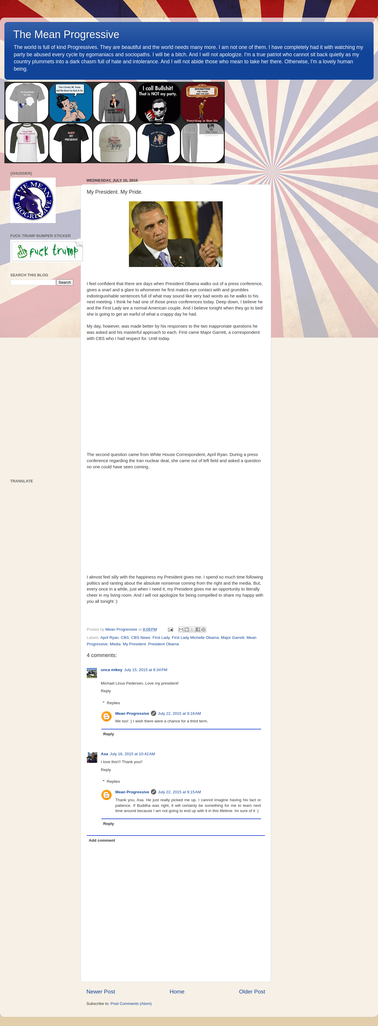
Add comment (102, 840)
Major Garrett (232, 637)
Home (177, 991)
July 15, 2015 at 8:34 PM (145, 670)
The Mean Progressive (66, 34)
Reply (106, 691)
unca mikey (111, 670)
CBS (125, 637)
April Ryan (110, 637)
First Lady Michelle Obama (195, 637)
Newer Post (100, 991)
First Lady (160, 637)
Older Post (252, 991)
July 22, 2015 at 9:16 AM (179, 713)
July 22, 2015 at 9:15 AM (179, 792)
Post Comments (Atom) (131, 1003)
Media (115, 644)
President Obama (163, 644)
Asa (104, 754)
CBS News (140, 637)
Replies (113, 703)
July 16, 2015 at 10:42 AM (132, 754)
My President (134, 644)
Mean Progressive (132, 713)
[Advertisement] (41, 382)
